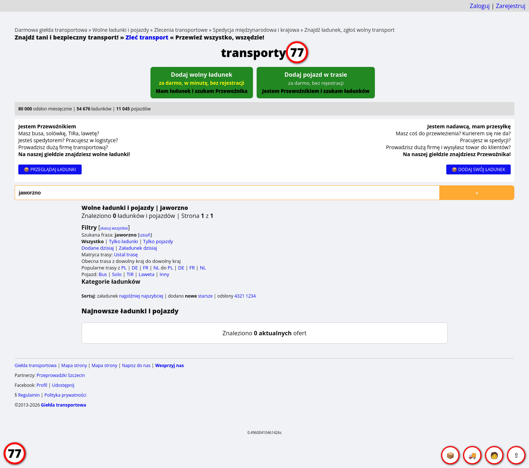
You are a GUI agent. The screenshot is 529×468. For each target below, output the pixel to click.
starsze (205, 296)
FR (145, 267)
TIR (130, 274)
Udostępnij (63, 385)
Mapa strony (74, 365)
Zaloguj (479, 6)
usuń (144, 234)
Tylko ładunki (123, 241)
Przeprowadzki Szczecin (61, 375)
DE (135, 267)
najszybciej (152, 296)
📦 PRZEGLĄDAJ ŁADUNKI (50, 169)
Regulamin (29, 395)
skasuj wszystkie (114, 228)
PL (124, 267)
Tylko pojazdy (158, 241)
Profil (42, 385)
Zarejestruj (510, 6)
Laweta (146, 274)
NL (156, 267)
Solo (117, 274)
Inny (164, 274)
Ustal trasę (126, 254)
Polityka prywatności (65, 395)
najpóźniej (129, 296)
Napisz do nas (136, 365)
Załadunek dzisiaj (138, 248)
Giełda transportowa (36, 365)
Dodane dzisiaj (98, 248)
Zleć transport (147, 37)
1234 (251, 296)
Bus (103, 274)
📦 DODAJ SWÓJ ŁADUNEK (478, 169)
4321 (239, 296)
